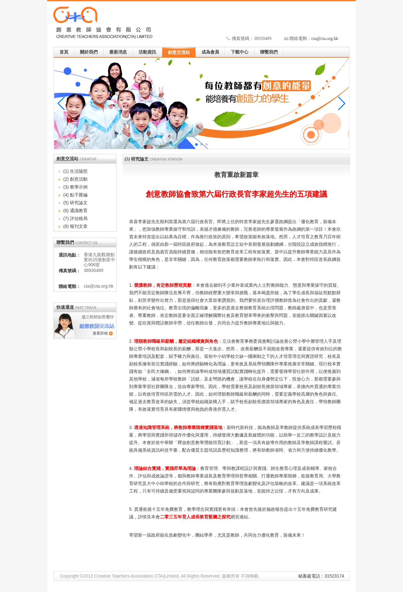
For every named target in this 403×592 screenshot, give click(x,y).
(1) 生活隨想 (75, 171)
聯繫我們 (269, 52)
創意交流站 (179, 52)
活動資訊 (147, 52)
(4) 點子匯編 (75, 194)
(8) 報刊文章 (75, 226)
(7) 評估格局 (75, 218)
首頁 (64, 52)
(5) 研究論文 (75, 202)
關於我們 (89, 52)
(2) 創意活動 (75, 179)
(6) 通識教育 (75, 210)
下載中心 (239, 52)
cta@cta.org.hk (324, 38)
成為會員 (210, 52)
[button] (342, 103)
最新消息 (118, 52)
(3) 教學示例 (75, 186)
